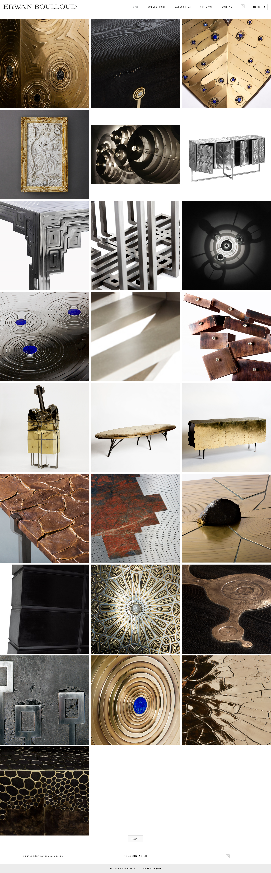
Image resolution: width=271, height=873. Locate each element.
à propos (206, 7)
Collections (156, 7)
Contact (228, 7)
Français (256, 7)
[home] (40, 6)
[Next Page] (135, 839)
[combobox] (259, 7)
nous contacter (135, 856)
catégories (183, 7)
